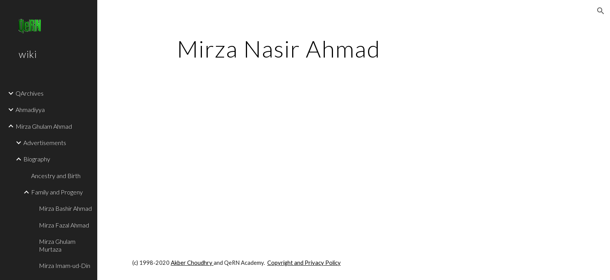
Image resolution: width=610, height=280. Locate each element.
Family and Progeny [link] (57, 192)
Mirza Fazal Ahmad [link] (64, 225)
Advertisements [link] (44, 142)
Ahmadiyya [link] (30, 109)
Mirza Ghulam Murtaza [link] (57, 245)
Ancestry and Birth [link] (56, 175)
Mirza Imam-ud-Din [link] (64, 265)
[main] (279, 49)
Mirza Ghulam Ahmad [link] (44, 126)
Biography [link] (36, 159)
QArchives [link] (30, 93)
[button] (600, 11)
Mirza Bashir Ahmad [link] (65, 208)
